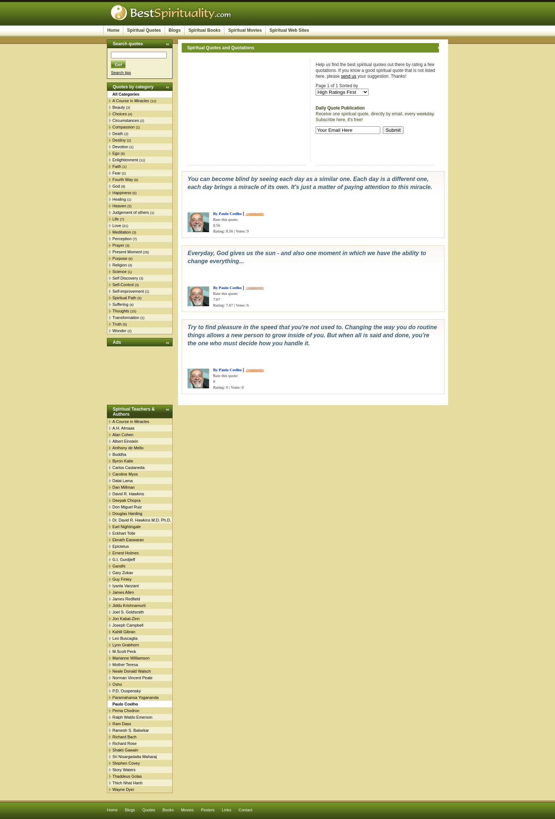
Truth (117, 324)
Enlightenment (125, 160)
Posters (208, 810)
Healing (119, 199)
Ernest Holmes (125, 553)
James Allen (123, 592)
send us (348, 76)
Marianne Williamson (131, 658)
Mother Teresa (125, 664)
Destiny (119, 140)
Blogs (175, 30)
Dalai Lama (122, 480)
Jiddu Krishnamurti (129, 605)
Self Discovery (125, 278)
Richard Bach (124, 737)
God (116, 186)
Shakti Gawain (125, 750)
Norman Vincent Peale (132, 678)
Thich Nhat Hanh (127, 783)
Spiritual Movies (245, 30)
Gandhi (118, 566)
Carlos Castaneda (128, 467)
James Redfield (126, 599)
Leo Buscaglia (125, 638)
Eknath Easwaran (128, 540)
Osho (117, 684)
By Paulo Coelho (227, 213)
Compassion (123, 127)
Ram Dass (121, 724)
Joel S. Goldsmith (128, 612)
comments (254, 213)
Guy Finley (122, 579)
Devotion (120, 147)
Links (226, 810)
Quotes (148, 810)
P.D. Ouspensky (126, 691)
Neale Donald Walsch (131, 671)
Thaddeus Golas (127, 776)
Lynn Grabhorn (125, 645)
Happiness (121, 193)
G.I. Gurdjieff (123, 559)
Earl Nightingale (126, 526)
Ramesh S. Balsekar (130, 730)
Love (116, 225)
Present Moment (127, 252)
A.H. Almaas (123, 428)
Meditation (121, 232)
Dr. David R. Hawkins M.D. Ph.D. (141, 520)
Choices (119, 114)
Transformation (125, 317)
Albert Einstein (125, 441)
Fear (116, 173)
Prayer (118, 245)
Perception (122, 239)
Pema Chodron (125, 710)
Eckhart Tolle (123, 533)
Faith (116, 166)
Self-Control (123, 284)
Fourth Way (122, 179)
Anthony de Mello (127, 448)
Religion (119, 265)
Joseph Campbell (127, 625)
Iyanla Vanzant (125, 586)
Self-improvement (128, 291)
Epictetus (120, 546)
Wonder (119, 330)
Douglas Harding (127, 513)
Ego (116, 153)
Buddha (119, 454)
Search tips (121, 72)
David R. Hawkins (128, 494)
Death (117, 133)
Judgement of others (130, 212)
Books (168, 810)
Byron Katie (122, 461)
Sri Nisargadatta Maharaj (134, 756)
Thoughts (120, 311)
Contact (246, 810)
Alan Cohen (123, 434)
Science (119, 271)
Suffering (120, 304)
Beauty (118, 107)
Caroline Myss (125, 474)
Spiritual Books (204, 30)
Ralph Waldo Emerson (132, 717)
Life (115, 219)
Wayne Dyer (123, 789)
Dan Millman (123, 487)
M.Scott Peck (124, 651)
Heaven (119, 206)
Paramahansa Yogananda (135, 697)
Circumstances (125, 120)
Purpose (119, 258)
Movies (187, 810)
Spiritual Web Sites (289, 30)
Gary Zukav (122, 572)
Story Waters (123, 770)
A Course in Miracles (130, 101)
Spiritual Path (124, 298)
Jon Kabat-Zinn (126, 618)
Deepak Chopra (126, 500)
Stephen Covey (126, 763)
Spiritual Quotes (144, 30)
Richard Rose (124, 743)
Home (113, 30)
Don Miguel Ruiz (127, 507)
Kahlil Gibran (123, 632)
